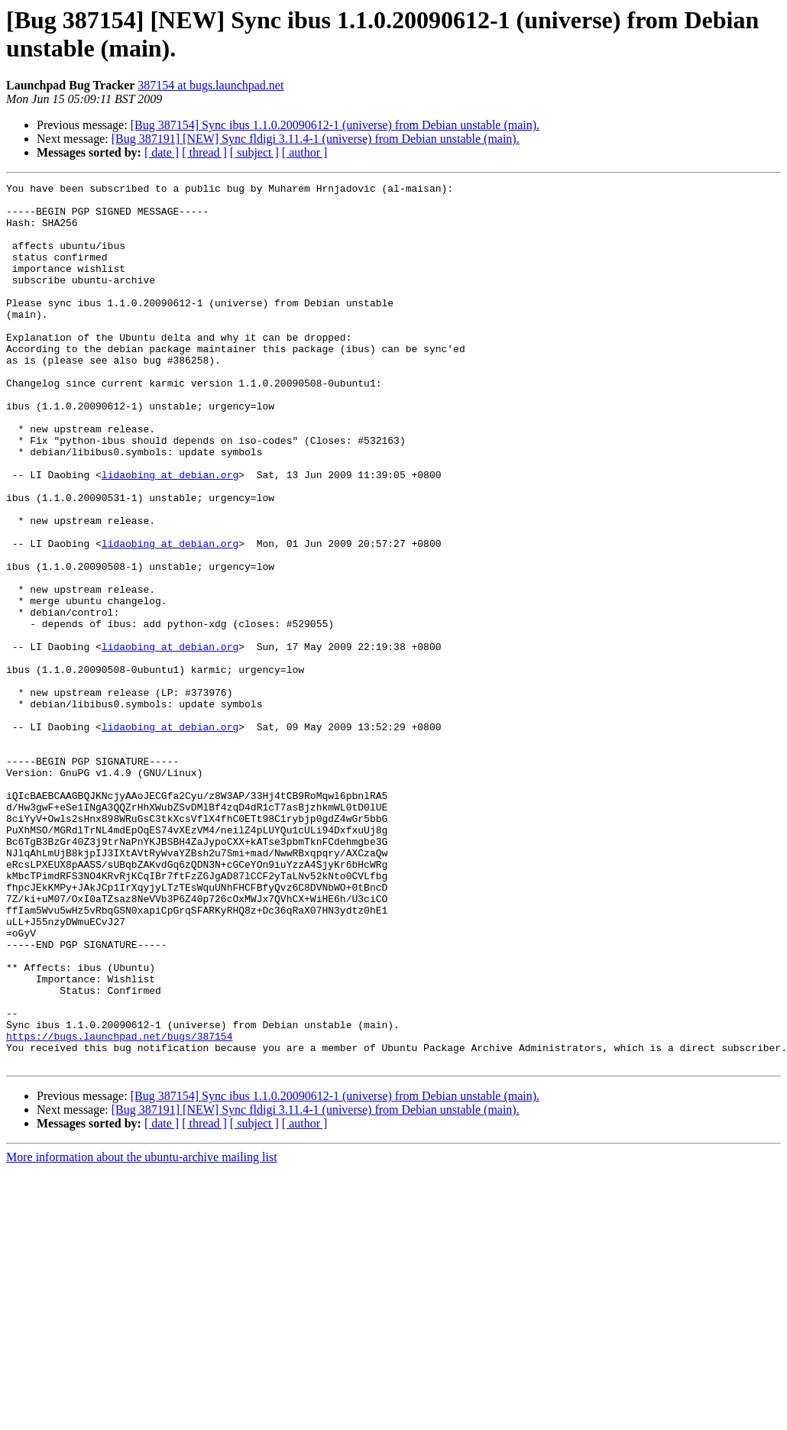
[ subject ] (254, 152)
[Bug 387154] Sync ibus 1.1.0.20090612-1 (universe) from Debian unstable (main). (335, 124)
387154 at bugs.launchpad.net (210, 85)
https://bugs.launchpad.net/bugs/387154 (119, 1208)
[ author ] (305, 152)
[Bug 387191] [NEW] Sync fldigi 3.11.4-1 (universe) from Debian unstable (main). (316, 138)
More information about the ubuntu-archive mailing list (141, 1333)
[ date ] (161, 152)
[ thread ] (204, 152)
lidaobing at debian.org (170, 534)
